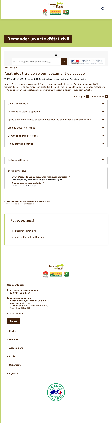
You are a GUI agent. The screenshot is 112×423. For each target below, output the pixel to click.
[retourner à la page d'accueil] (55, 9)
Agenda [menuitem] (12, 373)
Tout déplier (100, 96)
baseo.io (30, 204)
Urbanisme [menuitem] (14, 364)
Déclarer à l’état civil (23, 231)
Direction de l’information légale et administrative (28, 201)
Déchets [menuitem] (12, 339)
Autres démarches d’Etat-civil (27, 237)
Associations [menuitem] (15, 348)
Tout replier (81, 96)
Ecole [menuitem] (11, 356)
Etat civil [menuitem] (13, 331)
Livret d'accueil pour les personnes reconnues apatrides (41, 177)
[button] (56, 104)
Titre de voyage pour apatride (28, 183)
